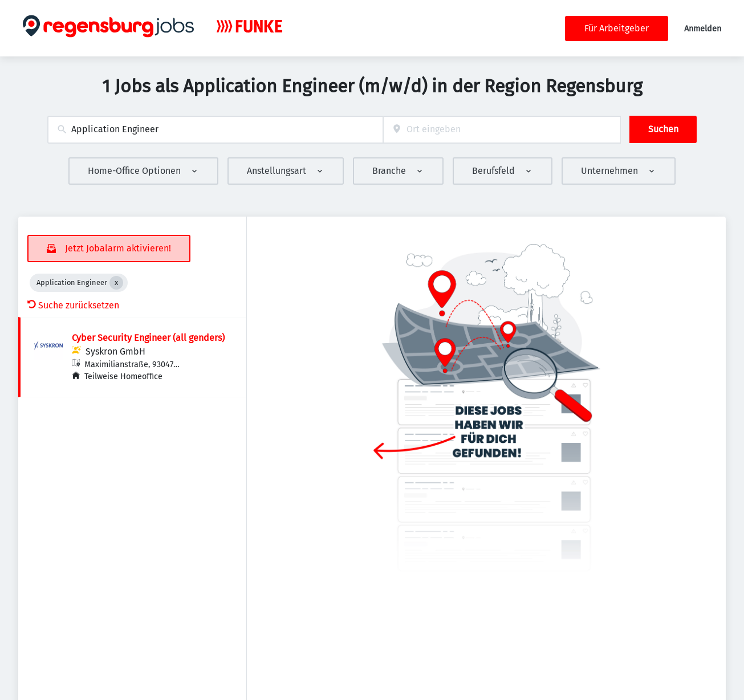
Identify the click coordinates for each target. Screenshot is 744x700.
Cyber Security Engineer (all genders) (148, 337)
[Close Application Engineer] (116, 283)
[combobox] (215, 130)
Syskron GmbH (115, 351)
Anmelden (702, 29)
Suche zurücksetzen (73, 305)
